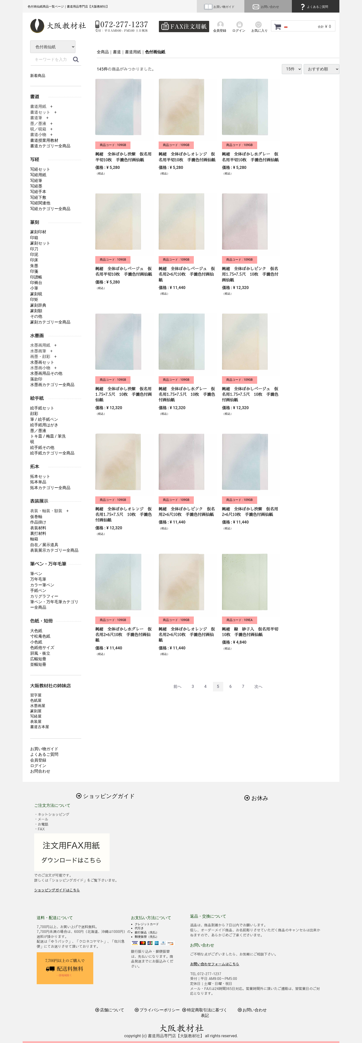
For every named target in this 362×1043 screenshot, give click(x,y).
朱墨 (34, 265)
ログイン (38, 765)
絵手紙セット (42, 408)
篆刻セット (40, 243)
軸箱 (34, 539)
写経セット (40, 169)
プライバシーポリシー (157, 1010)
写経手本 (38, 191)
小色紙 (36, 642)
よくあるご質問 (313, 7)
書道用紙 (133, 52)
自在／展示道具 (44, 544)
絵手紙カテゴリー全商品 (52, 453)
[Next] (258, 687)
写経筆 (36, 180)
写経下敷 (38, 197)
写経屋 (35, 716)
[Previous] (177, 687)
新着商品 (37, 75)
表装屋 (35, 721)
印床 (34, 260)
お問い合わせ (265, 7)
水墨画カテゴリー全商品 (52, 384)
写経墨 (36, 186)
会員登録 (38, 760)
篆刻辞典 (38, 305)
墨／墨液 (38, 430)
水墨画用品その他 (46, 373)
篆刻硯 (36, 294)
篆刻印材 (38, 231)
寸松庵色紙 (40, 636)
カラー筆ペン (42, 585)
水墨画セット (42, 362)
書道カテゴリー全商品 (50, 146)
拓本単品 (38, 482)
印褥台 (36, 282)
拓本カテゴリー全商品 (50, 487)
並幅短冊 (38, 664)
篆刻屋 (35, 711)
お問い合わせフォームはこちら (214, 963)
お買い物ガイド (219, 7)
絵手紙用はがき (44, 424)
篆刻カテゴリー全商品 (50, 322)
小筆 (34, 288)
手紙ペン (38, 590)
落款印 (36, 379)
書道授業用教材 (44, 140)
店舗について (109, 1010)
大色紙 (36, 630)
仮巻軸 (36, 516)
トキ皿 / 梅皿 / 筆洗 (48, 436)
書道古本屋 (39, 727)
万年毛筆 (38, 579)
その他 (36, 316)
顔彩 (34, 413)
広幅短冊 (38, 658)
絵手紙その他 (42, 447)
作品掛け (38, 522)
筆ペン (36, 573)
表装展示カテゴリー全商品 (54, 550)
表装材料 (38, 528)
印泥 (34, 254)
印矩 (34, 299)
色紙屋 (35, 700)
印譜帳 (36, 277)
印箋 (34, 271)
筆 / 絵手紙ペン (44, 419)
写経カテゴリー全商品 (50, 208)
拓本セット (40, 476)
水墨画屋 (37, 705)
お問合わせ (40, 771)
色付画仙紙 (155, 52)
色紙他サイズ (42, 647)
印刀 (34, 249)
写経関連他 (40, 203)
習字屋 (35, 695)
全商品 (103, 52)
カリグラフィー (44, 596)
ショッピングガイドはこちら (57, 889)
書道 (117, 52)
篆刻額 (36, 310)
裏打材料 (38, 533)
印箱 (34, 237)
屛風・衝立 (40, 653)
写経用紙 (38, 174)
